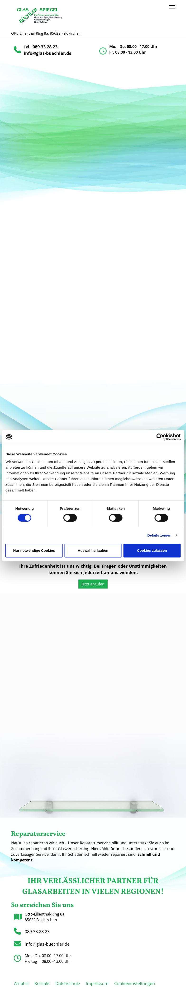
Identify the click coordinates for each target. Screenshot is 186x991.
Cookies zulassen (152, 550)
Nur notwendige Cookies (34, 550)
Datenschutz (67, 983)
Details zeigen (159, 535)
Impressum (97, 983)
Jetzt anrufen (94, 584)
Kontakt (42, 983)
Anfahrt (21, 983)
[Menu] (172, 7)
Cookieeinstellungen (134, 983)
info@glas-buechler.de (48, 53)
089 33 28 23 (45, 47)
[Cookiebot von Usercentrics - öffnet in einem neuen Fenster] (160, 436)
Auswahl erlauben (93, 550)
